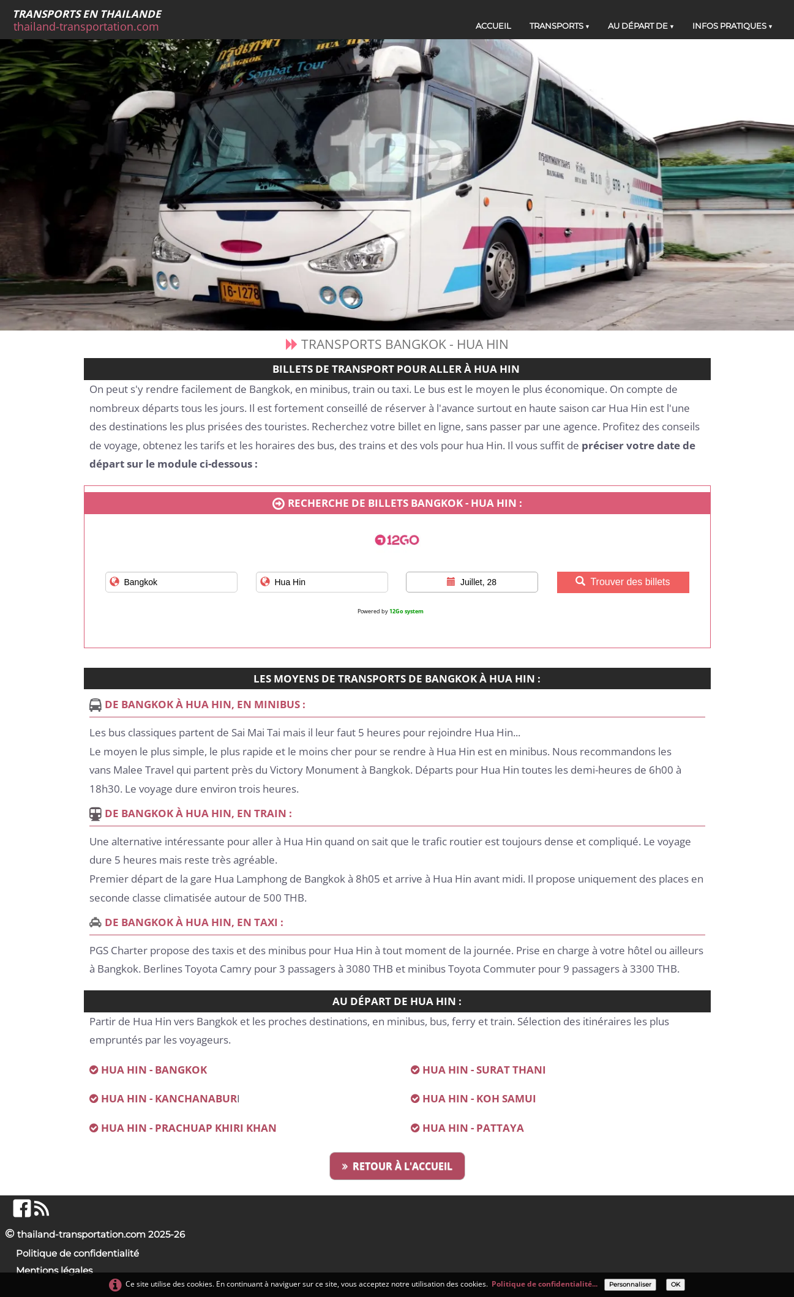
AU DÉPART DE (641, 26)
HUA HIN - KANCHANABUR (169, 1098)
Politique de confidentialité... (544, 1284)
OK (675, 1284)
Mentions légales (54, 1270)
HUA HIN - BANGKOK (154, 1070)
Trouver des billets (622, 582)
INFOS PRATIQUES (732, 26)
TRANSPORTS (560, 26)
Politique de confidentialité (77, 1253)
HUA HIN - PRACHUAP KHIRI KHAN (189, 1128)
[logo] (91, 20)
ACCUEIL (493, 26)
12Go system (406, 611)
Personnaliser (630, 1284)
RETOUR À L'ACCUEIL (397, 1166)
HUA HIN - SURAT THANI (484, 1070)
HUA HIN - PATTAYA (473, 1128)
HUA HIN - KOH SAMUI (480, 1098)
